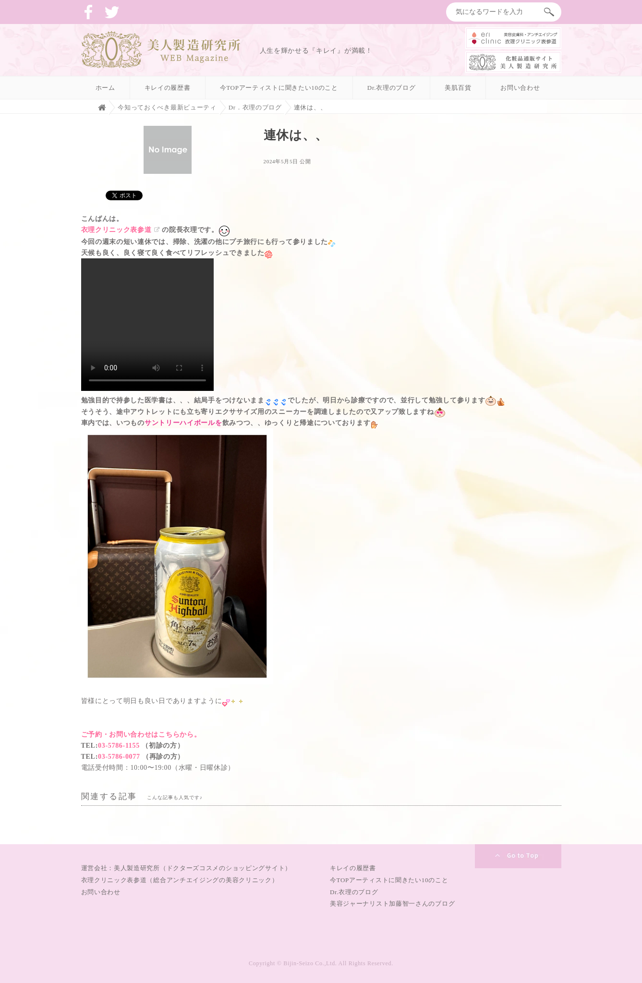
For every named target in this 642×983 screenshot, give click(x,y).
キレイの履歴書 (168, 87)
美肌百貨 (458, 87)
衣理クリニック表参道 (116, 229)
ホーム (105, 87)
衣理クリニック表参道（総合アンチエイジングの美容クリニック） (180, 880)
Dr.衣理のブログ (391, 87)
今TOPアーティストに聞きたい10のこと (279, 87)
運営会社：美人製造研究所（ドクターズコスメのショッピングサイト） (186, 868)
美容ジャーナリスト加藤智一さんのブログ (392, 903)
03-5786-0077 (119, 756)
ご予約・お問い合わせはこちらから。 (141, 734)
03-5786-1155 (119, 745)
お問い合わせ (520, 87)
